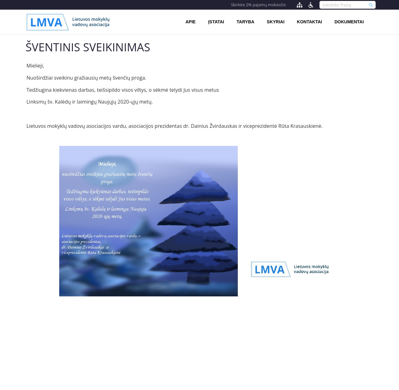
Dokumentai (349, 21)
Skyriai (276, 21)
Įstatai (216, 21)
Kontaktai (309, 21)
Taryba (245, 21)
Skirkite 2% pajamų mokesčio (258, 4)
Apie (190, 21)
